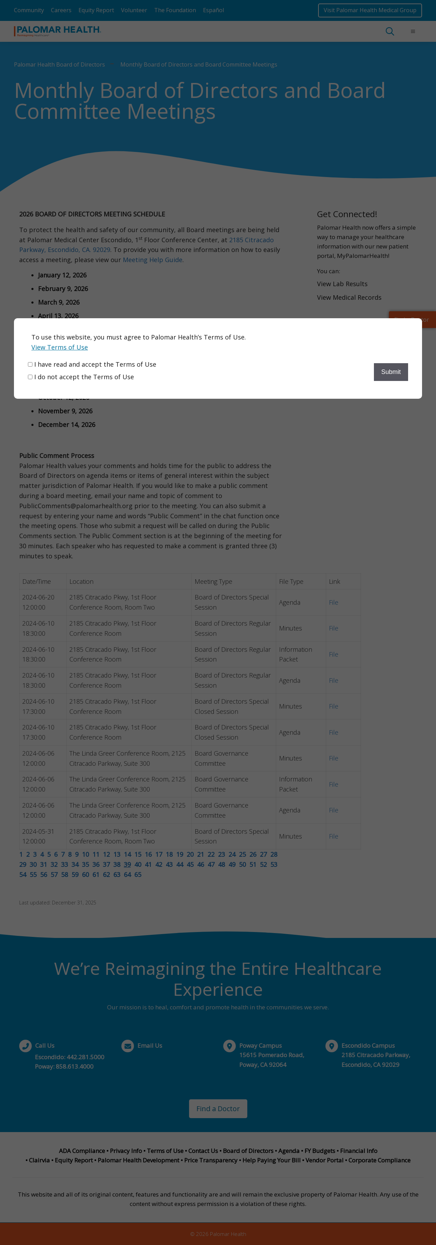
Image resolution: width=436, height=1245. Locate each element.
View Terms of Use (59, 347)
